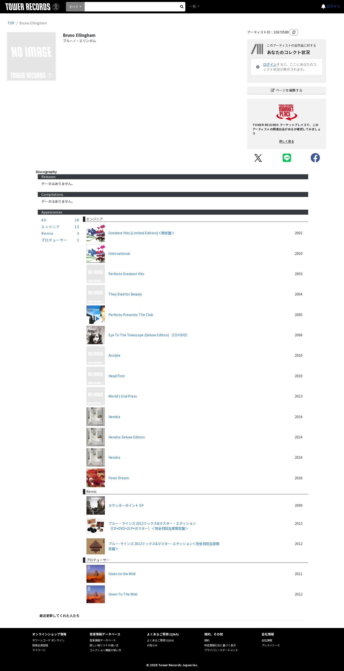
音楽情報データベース (103, 640)
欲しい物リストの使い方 (104, 645)
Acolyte (114, 355)
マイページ (38, 650)
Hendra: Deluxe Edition (126, 437)
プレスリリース (271, 645)
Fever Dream (118, 477)
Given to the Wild (121, 573)
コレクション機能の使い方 (105, 650)
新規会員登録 (40, 645)
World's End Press (122, 396)
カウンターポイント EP (126, 505)
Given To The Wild (122, 594)
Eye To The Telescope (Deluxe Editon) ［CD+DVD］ (148, 335)
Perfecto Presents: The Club (130, 314)
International (119, 253)
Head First (116, 375)
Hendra (114, 416)
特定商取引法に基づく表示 (220, 645)
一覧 (193, 6)
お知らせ (152, 645)
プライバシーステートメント (221, 650)
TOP (10, 23)
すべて (74, 6)
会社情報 (267, 640)
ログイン (333, 6)
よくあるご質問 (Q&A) (160, 640)
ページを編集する (286, 90)
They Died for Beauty (125, 294)
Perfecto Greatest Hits (126, 273)
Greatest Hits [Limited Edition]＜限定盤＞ (141, 232)
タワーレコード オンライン (48, 640)
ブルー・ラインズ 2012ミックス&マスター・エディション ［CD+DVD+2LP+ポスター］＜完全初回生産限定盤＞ (152, 526)
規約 (207, 640)
